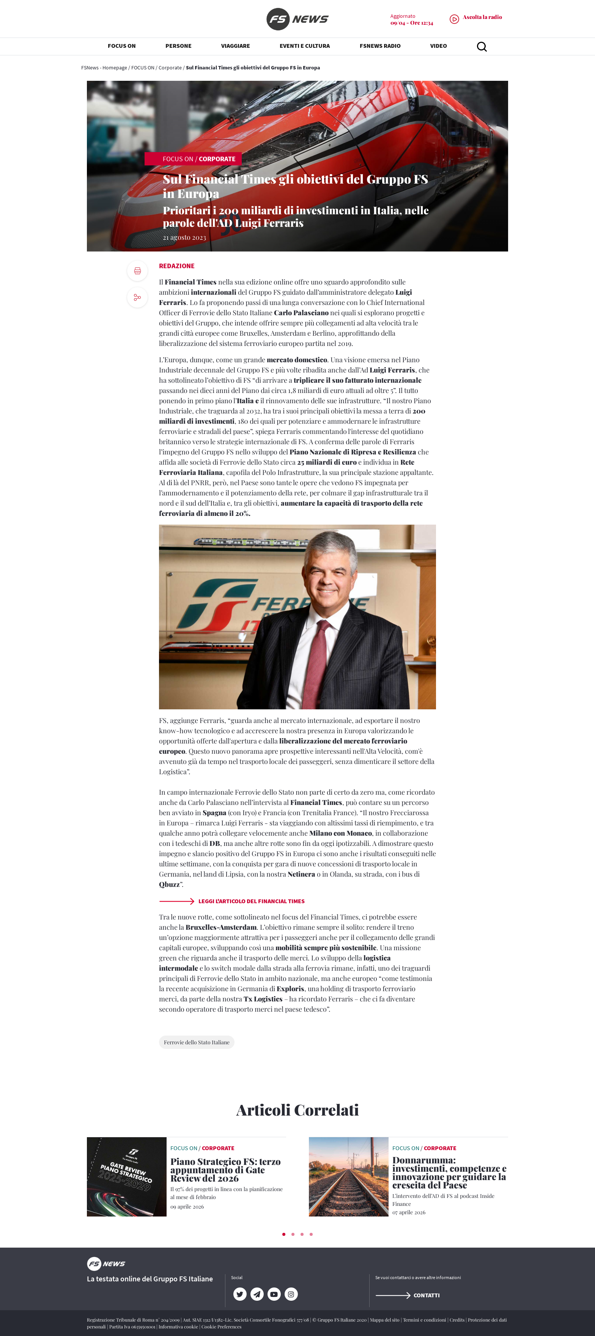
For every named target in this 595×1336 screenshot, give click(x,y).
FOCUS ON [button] (122, 45)
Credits (458, 1320)
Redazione (177, 265)
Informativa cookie (179, 1326)
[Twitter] (239, 1294)
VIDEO (438, 45)
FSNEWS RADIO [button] (380, 45)
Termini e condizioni (425, 1320)
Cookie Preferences (221, 1326)
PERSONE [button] (178, 45)
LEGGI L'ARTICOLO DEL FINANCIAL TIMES (232, 901)
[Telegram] (256, 1294)
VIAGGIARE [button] (235, 45)
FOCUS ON (142, 67)
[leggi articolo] (127, 1176)
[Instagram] (290, 1294)
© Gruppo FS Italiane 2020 (340, 1320)
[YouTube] (273, 1294)
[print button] (137, 271)
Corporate (170, 67)
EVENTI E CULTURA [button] (305, 45)
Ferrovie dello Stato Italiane (197, 1042)
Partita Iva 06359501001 (132, 1326)
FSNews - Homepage (104, 67)
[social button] (137, 297)
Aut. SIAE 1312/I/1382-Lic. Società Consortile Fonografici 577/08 (246, 1320)
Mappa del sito (385, 1320)
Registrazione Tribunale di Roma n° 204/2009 (134, 1320)
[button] (283, 1234)
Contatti (407, 1295)
